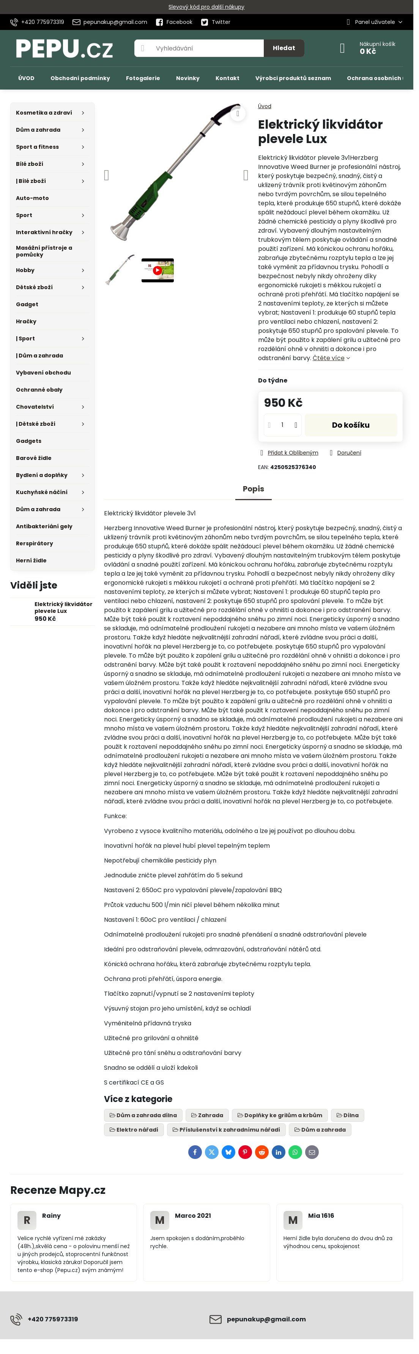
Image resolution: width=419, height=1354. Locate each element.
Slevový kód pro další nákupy (206, 7)
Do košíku (351, 425)
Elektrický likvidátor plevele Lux (64, 607)
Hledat (284, 48)
